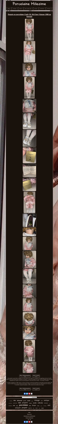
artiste (17, 405)
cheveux (11, 400)
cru (14, 405)
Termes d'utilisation (29, 417)
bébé (30, 405)
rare (19, 403)
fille (33, 408)
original (30, 403)
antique (46, 400)
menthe (35, 403)
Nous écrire (29, 414)
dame (39, 408)
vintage (37, 400)
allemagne (44, 405)
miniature (46, 403)
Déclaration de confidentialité (29, 416)
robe (42, 400)
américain (15, 403)
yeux (49, 403)
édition (38, 405)
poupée (24, 407)
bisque (34, 405)
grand (24, 400)
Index (29, 412)
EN (28, 419)
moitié (28, 400)
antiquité (18, 408)
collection (40, 403)
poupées (25, 403)
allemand (19, 400)
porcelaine (23, 405)
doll (49, 405)
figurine (30, 408)
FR (30, 419)
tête (14, 400)
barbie (42, 408)
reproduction (10, 403)
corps (36, 408)
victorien (10, 405)
